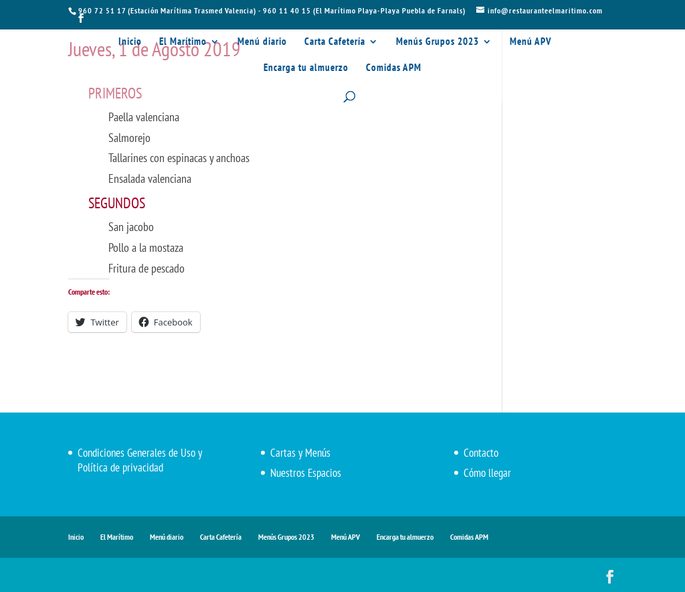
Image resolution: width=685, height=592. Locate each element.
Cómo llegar (487, 472)
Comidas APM (393, 68)
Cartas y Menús (300, 452)
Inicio (130, 42)
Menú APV (531, 42)
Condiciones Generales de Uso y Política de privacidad (140, 460)
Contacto (481, 452)
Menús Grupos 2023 (437, 42)
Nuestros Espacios (305, 472)
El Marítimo (183, 42)
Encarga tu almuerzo (306, 68)
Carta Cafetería (334, 42)
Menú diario (262, 42)
